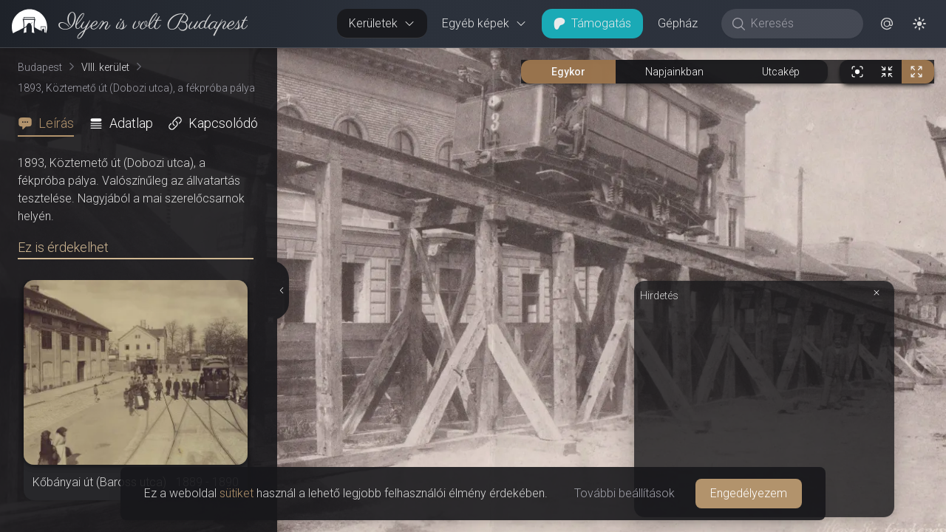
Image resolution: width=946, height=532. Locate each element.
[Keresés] (800, 24)
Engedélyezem (748, 493)
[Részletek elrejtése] (282, 290)
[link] (124, 23)
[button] (887, 23)
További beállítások (624, 493)
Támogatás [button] (592, 23)
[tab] (50, 123)
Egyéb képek (484, 23)
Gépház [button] (678, 23)
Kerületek (382, 23)
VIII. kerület (105, 67)
